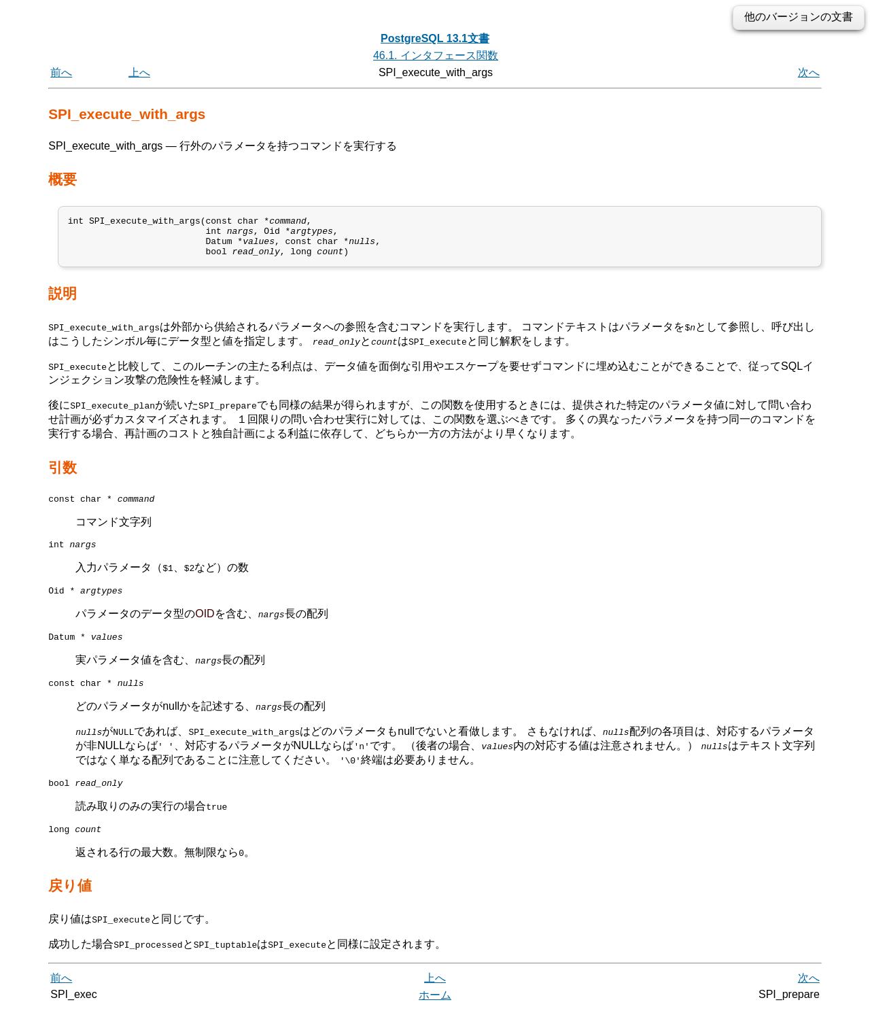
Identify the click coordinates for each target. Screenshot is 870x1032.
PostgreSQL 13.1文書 (435, 38)
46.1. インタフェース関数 (435, 55)
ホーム (435, 1016)
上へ (139, 72)
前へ (61, 72)
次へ (809, 72)
